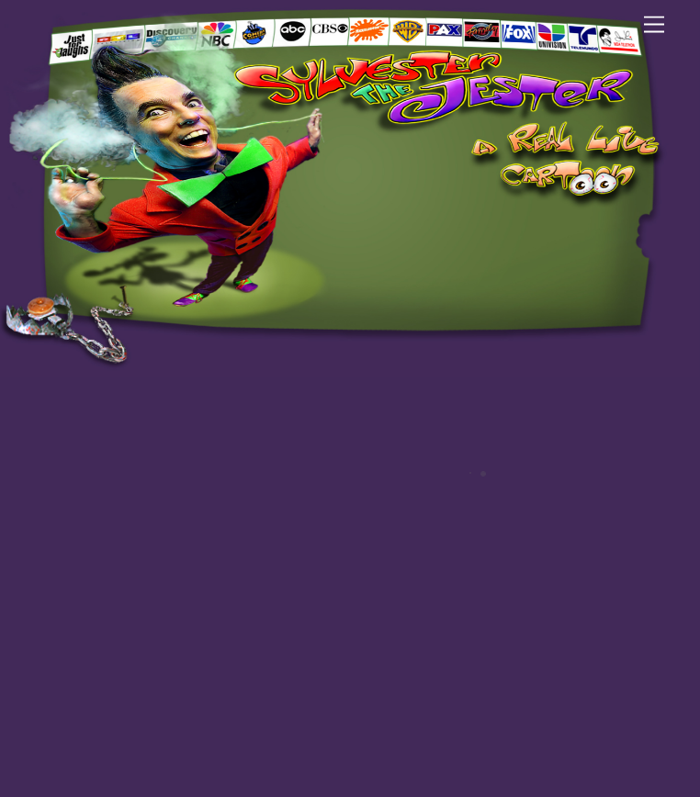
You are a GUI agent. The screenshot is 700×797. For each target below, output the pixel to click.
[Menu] (654, 25)
